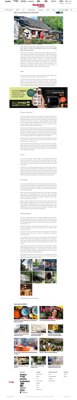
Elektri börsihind (52, 380)
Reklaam (65, 374)
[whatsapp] (60, 13)
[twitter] (58, 13)
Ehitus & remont (31, 9)
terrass (37, 298)
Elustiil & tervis (61, 9)
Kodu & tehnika (9, 9)
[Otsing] (71, 10)
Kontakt (65, 376)
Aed (24, 9)
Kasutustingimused (52, 376)
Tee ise (47, 9)
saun (34, 298)
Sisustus (18, 9)
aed (32, 298)
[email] (62, 13)
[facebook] (57, 13)
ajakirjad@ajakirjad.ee (38, 396)
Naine (54, 9)
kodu (30, 298)
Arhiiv (50, 374)
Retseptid (41, 9)
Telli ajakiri (62, 3)
